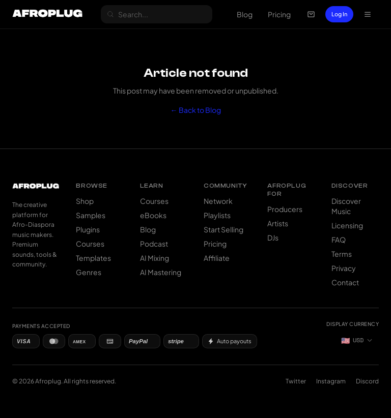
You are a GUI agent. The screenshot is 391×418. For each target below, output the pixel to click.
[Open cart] (311, 14)
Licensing (347, 225)
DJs (272, 237)
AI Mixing (154, 257)
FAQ (338, 239)
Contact (345, 282)
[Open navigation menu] (367, 14)
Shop (85, 200)
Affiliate (217, 257)
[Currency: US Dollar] (357, 340)
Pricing (279, 14)
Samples (90, 215)
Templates (93, 257)
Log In (339, 14)
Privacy (343, 268)
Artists (277, 223)
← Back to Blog (196, 109)
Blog (245, 14)
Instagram (331, 381)
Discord (367, 381)
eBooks (153, 215)
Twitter (296, 381)
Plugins (88, 229)
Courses (90, 243)
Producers (284, 209)
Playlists (217, 215)
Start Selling (223, 229)
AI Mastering (160, 272)
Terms (341, 253)
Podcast (154, 243)
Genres (88, 272)
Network (218, 200)
